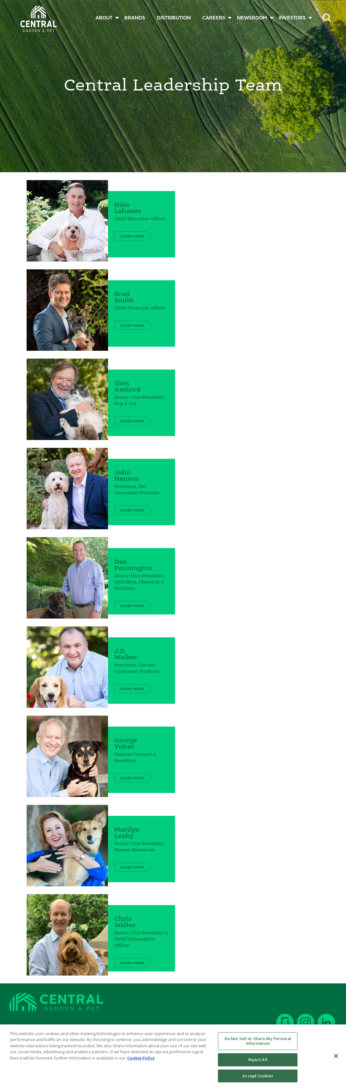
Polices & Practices (200, 1027)
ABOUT (104, 18)
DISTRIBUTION (174, 18)
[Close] (336, 1060)
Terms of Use (105, 1027)
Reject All (257, 1063)
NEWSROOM (252, 18)
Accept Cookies (257, 1080)
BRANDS (134, 18)
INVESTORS (292, 18)
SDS (168, 1027)
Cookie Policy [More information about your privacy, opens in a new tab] (141, 1062)
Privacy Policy (142, 1027)
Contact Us (21, 1027)
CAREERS (213, 18)
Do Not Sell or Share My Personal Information (258, 1045)
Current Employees (63, 1027)
